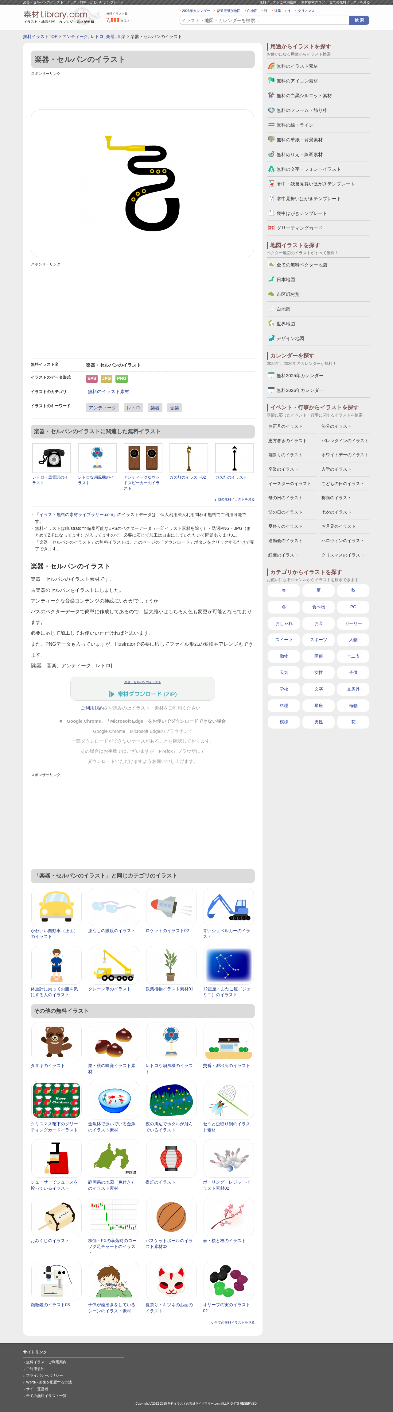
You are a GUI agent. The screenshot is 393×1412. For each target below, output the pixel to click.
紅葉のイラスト (283, 555)
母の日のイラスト (285, 497)
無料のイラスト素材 (108, 391)
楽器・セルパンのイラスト (142, 682)
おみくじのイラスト (50, 1240)
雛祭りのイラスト (285, 454)
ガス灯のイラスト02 (187, 477)
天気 (284, 672)
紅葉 (277, 11)
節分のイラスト (336, 426)
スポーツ (318, 639)
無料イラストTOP (40, 36)
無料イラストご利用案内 (278, 2)
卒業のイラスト (283, 469)
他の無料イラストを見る (236, 499)
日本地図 (286, 279)
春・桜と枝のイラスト (224, 1240)
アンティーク (75, 36)
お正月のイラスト (285, 426)
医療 (318, 656)
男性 (318, 721)
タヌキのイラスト (48, 1065)
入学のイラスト (336, 469)
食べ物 (318, 606)
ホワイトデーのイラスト (345, 454)
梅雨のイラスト (336, 497)
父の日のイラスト (285, 512)
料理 (284, 705)
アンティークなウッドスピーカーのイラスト (142, 483)
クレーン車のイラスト (109, 988)
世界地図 (286, 323)
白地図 (252, 11)
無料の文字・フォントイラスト (309, 169)
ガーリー (353, 623)
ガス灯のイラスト (231, 477)
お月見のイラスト (338, 526)
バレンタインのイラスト (345, 440)
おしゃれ (284, 623)
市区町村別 (288, 294)
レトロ (97, 36)
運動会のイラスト (285, 540)
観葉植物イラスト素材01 (169, 988)
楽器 (110, 36)
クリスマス (306, 11)
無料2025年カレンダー (300, 375)
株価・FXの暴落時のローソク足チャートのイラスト (112, 1246)
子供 (353, 672)
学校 (284, 689)
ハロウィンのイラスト (342, 540)
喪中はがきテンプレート (302, 213)
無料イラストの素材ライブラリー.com (194, 1403)
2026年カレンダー (196, 11)
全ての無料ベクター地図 (302, 264)
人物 (353, 639)
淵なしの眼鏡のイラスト (111, 930)
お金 (318, 623)
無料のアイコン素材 (297, 80)
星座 (318, 705)
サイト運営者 (37, 1389)
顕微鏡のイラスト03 (50, 1304)
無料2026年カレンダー (300, 390)
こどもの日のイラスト (342, 483)
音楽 (121, 36)
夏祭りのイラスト (285, 526)
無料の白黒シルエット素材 (304, 95)
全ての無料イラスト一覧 (46, 1396)
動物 (284, 656)
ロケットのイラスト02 (167, 930)
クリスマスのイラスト (342, 555)
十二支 (353, 656)
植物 (353, 705)
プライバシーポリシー (44, 1375)
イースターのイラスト (289, 483)
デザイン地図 (290, 338)
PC (353, 606)
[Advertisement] (143, 91)
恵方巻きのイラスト (287, 440)
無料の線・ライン (295, 125)
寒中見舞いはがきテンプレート (309, 198)
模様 (284, 721)
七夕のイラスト (336, 512)
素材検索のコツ (313, 2)
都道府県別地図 (228, 11)
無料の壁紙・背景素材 (300, 139)
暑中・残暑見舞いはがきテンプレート (316, 183)
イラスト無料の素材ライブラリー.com (76, 514)
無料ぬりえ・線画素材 (300, 154)
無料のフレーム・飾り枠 (302, 110)
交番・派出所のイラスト (226, 1065)
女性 (318, 672)
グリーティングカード (300, 228)
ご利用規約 (92, 708)
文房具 (353, 689)
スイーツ (284, 639)
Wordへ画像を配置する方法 (49, 1382)
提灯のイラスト (161, 1182)
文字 (318, 689)
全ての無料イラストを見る (349, 2)
